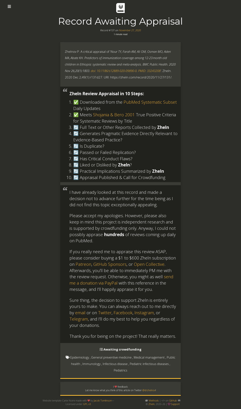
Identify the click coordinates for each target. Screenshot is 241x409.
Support (175, 404)
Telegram (78, 319)
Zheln (151, 404)
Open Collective (149, 264)
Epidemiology (79, 357)
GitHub (173, 400)
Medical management (149, 357)
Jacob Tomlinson (103, 400)
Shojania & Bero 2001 (114, 115)
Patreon (83, 264)
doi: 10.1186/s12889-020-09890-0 (114, 71)
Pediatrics (120, 370)
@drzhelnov (148, 390)
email (80, 312)
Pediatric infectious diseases (149, 364)
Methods (154, 400)
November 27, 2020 (130, 30)
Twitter (105, 312)
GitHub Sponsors (109, 264)
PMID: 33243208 (149, 71)
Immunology (91, 364)
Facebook (123, 312)
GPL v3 (87, 404)
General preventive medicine (111, 357)
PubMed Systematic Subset (150, 102)
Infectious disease (115, 364)
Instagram (144, 312)
